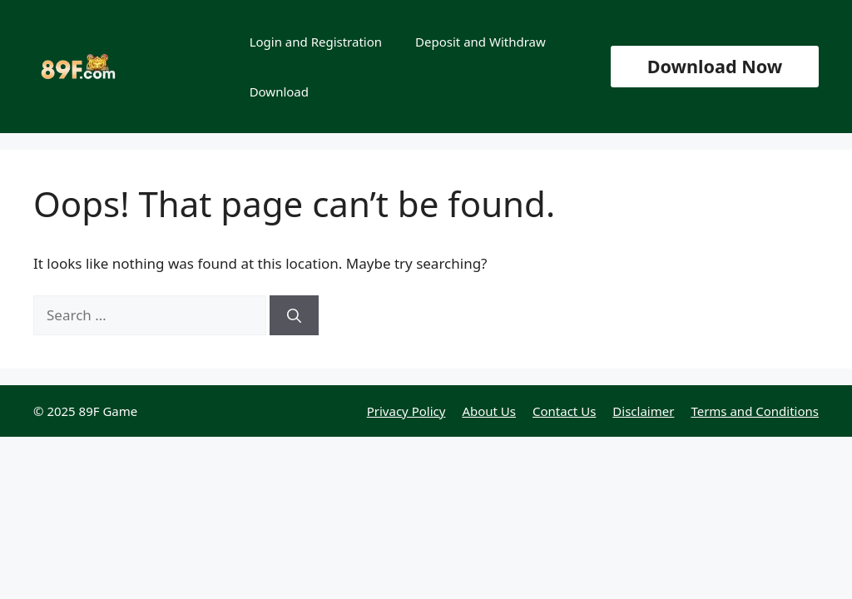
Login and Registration (316, 41)
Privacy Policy (406, 411)
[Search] (294, 315)
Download (279, 91)
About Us (489, 411)
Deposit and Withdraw (480, 41)
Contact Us (564, 411)
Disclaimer (643, 411)
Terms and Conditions (755, 411)
